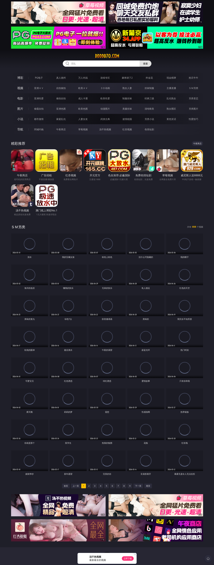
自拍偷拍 (61, 88)
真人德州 (61, 77)
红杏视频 (127, 129)
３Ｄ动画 (105, 88)
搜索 (145, 63)
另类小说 (149, 119)
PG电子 (39, 77)
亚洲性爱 (39, 98)
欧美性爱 (105, 98)
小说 (20, 119)
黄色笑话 (171, 119)
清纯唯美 (149, 108)
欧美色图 (83, 108)
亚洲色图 (61, 108)
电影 (20, 98)
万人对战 (83, 77)
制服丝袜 (127, 98)
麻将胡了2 (127, 77)
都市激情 (39, 119)
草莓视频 (83, 129)
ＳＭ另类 (193, 88)
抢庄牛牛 (193, 77)
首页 (66, 485)
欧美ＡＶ (83, 88)
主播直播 (171, 88)
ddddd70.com (107, 56)
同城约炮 (39, 129)
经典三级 (149, 98)
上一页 (76, 485)
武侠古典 (105, 119)
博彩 (20, 78)
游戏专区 (105, 77)
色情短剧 (149, 129)
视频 (20, 88)
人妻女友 (83, 119)
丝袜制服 (149, 88)
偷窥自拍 (39, 108)
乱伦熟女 (171, 98)
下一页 (138, 485)
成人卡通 (83, 98)
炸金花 (149, 77)
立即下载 (128, 558)
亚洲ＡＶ (39, 88)
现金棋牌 (171, 77)
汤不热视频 (105, 129)
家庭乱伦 (61, 119)
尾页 (148, 485)
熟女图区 (171, 108)
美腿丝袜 (127, 108)
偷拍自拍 (61, 98)
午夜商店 (61, 129)
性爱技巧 (193, 119)
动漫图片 (105, 108)
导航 (20, 129)
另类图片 (193, 108)
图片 (20, 109)
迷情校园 (127, 119)
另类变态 (193, 98)
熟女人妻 (127, 88)
